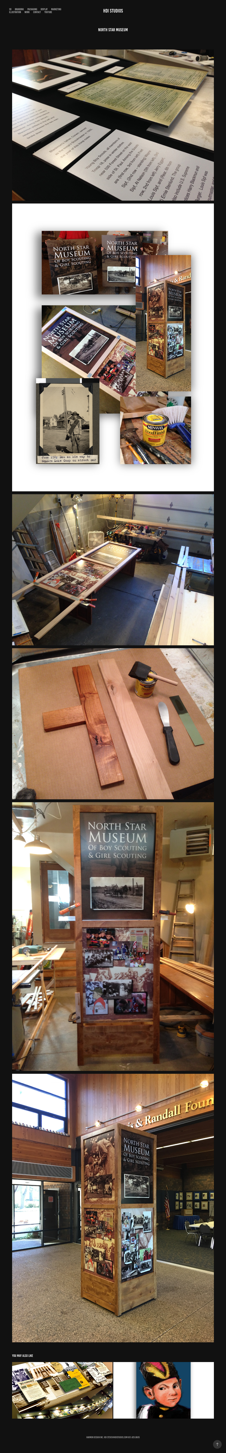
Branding (19, 9)
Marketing (56, 9)
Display (44, 9)
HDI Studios (113, 11)
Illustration (15, 12)
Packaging (32, 9)
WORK (27, 12)
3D (10, 9)
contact (37, 12)
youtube (48, 12)
